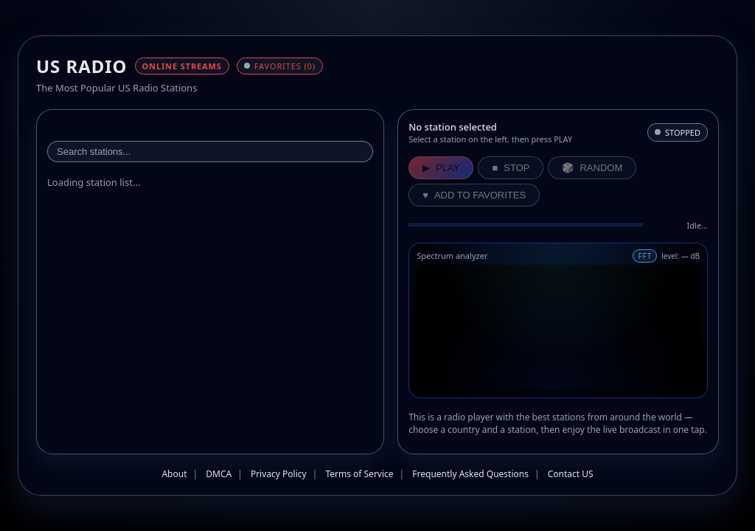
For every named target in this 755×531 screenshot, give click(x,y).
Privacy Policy (279, 474)
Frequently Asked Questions (470, 474)
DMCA (219, 474)
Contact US (571, 474)
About (174, 474)
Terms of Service (359, 474)
